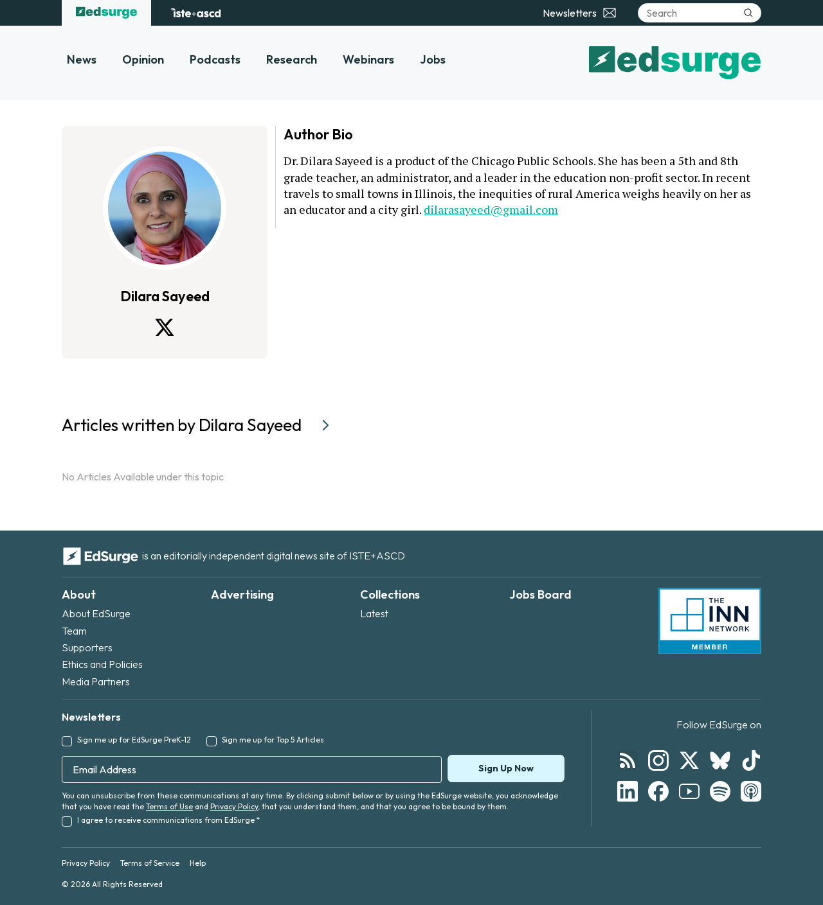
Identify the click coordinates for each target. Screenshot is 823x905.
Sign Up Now (506, 768)
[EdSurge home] (106, 13)
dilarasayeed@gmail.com (491, 209)
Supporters (87, 647)
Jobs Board (540, 594)
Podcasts (215, 59)
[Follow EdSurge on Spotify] (720, 791)
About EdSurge (96, 613)
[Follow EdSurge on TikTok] (751, 760)
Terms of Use (169, 806)
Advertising (242, 594)
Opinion (143, 59)
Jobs (433, 59)
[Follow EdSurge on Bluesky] (720, 760)
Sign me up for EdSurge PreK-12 (134, 739)
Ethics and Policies (102, 664)
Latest (374, 613)
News (81, 59)
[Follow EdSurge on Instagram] (658, 760)
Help (198, 863)
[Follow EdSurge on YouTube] (689, 791)
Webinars (368, 59)
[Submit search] (748, 13)
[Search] (699, 12)
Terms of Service (149, 863)
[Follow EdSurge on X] (689, 760)
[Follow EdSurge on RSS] (627, 760)
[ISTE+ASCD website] (195, 13)
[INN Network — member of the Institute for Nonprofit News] (709, 621)
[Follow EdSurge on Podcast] (751, 791)
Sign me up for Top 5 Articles (273, 739)
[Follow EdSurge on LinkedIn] (627, 791)
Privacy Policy (234, 806)
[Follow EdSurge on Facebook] (658, 791)
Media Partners (96, 681)
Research (291, 59)
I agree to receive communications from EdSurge (168, 820)
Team (74, 630)
